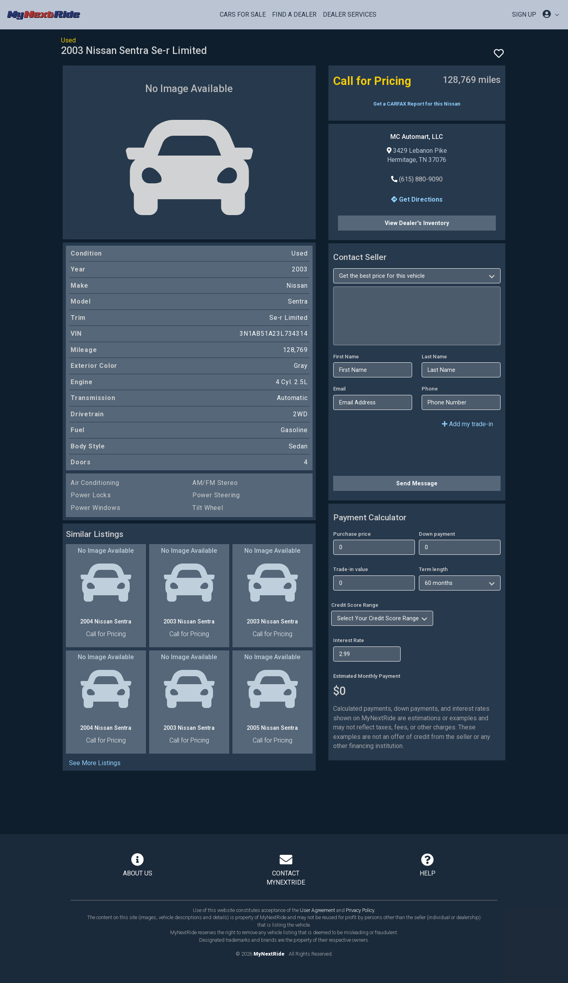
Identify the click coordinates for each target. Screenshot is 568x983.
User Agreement (317, 910)
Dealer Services (349, 14)
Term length (433, 569)
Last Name (434, 357)
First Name (346, 357)
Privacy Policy (360, 910)
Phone (430, 389)
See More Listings (95, 763)
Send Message (417, 483)
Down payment (437, 534)
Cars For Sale (243, 14)
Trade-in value (350, 569)
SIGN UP (524, 14)
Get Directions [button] (417, 199)
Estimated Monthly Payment (366, 676)
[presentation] (393, 454)
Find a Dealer (294, 14)
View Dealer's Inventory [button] (417, 223)
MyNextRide (268, 954)
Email (339, 389)
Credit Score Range (354, 605)
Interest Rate (348, 640)
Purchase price (352, 534)
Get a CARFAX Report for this (416, 104)
